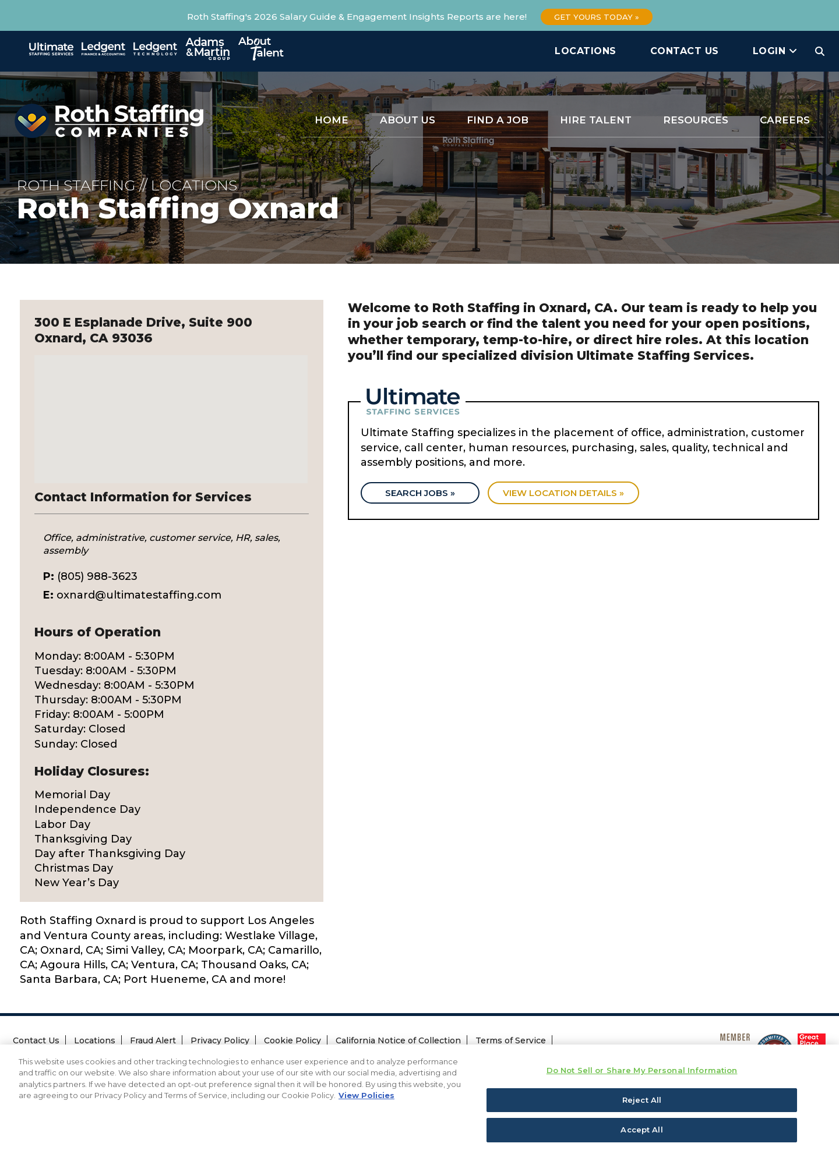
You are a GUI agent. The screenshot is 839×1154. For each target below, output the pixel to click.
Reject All (641, 1106)
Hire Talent (596, 120)
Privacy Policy (220, 1040)
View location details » (565, 493)
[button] (171, 408)
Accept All (641, 1136)
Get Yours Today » (596, 17)
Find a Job (497, 120)
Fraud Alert (153, 1040)
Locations (585, 50)
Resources (695, 120)
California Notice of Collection (398, 1040)
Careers (785, 120)
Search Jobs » (421, 493)
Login (775, 50)
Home (331, 120)
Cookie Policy (292, 1040)
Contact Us (684, 50)
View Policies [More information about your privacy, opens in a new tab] (366, 1102)
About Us (407, 120)
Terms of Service (510, 1040)
